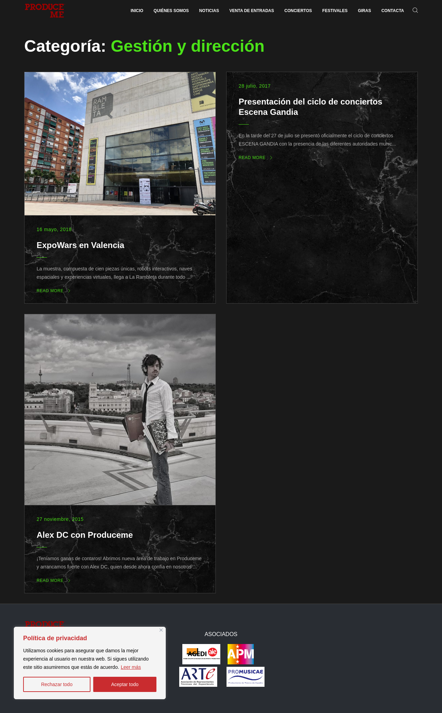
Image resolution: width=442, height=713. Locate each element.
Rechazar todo (57, 684)
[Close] (161, 630)
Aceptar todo (124, 684)
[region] (90, 663)
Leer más (131, 667)
